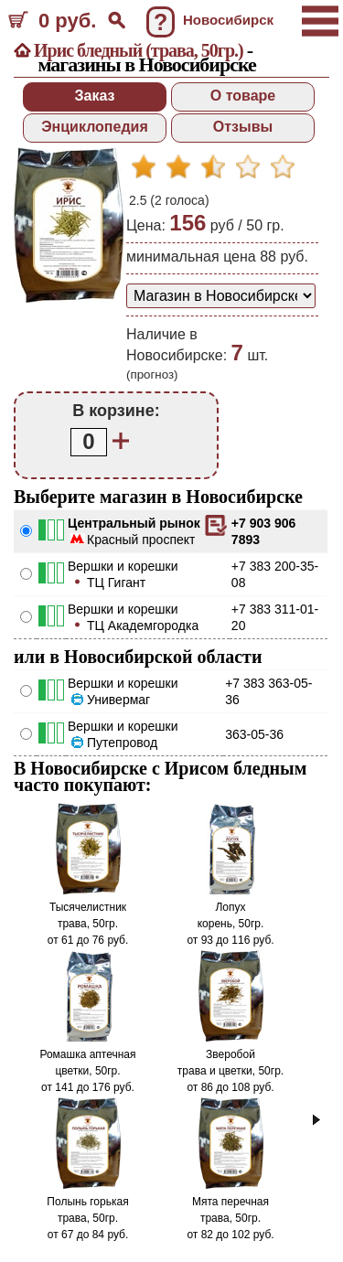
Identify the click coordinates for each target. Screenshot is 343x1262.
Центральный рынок (134, 523)
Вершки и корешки (123, 566)
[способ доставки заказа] (221, 295)
